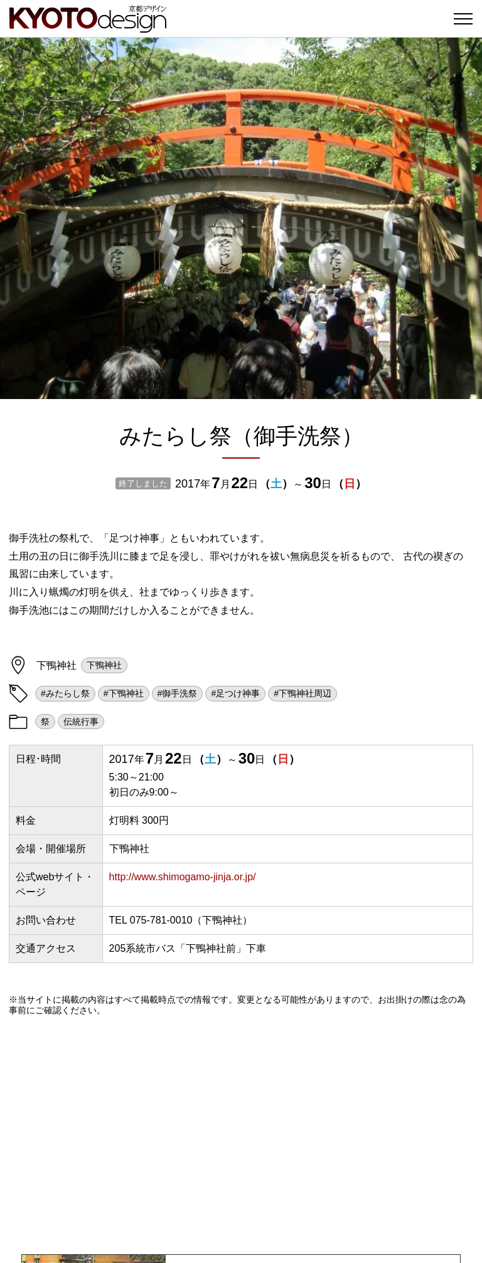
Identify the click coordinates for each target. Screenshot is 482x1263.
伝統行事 (81, 722)
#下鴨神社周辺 (302, 693)
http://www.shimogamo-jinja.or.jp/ (182, 876)
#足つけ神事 (235, 693)
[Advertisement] (241, 1135)
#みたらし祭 (65, 693)
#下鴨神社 (124, 693)
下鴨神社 (104, 665)
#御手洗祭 (178, 693)
